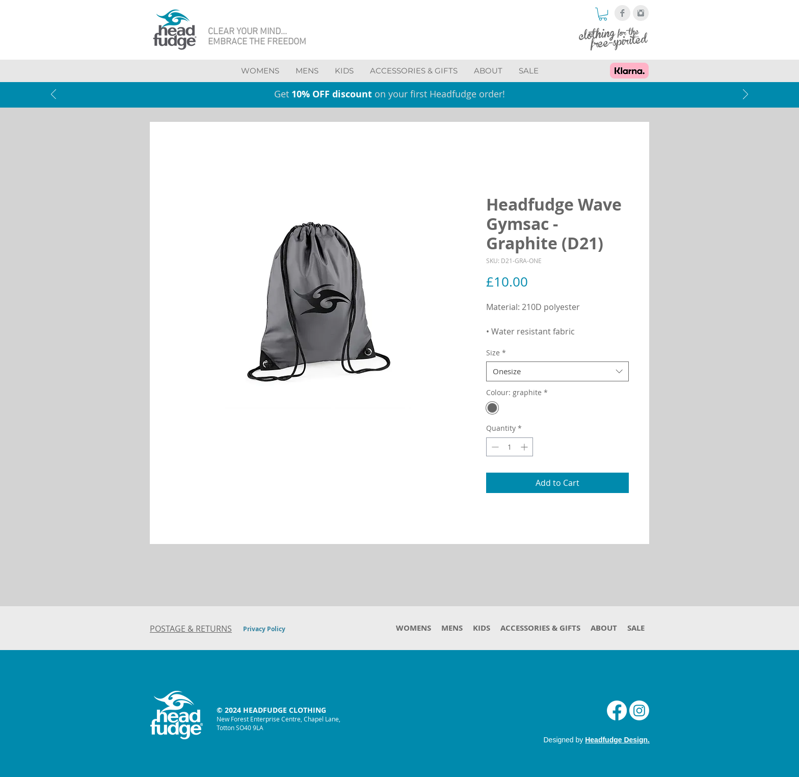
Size (496, 352)
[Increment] (525, 447)
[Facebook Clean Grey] (622, 13)
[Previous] (53, 95)
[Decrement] (494, 447)
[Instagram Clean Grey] (641, 13)
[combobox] (557, 371)
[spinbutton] (509, 447)
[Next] (745, 95)
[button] (602, 14)
